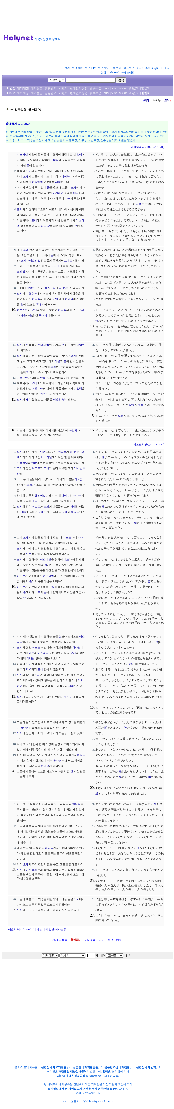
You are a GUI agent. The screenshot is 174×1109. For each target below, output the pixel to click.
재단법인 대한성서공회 (72, 1071)
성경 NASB (104, 68)
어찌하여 (66, 176)
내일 (55, 299)
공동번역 (51, 88)
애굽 (76, 193)
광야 (79, 154)
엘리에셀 (40, 495)
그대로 (68, 260)
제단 (28, 399)
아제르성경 (128, 72)
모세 (28, 171)
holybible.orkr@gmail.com (95, 1101)
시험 (58, 182)
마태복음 (90, 939)
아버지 (65, 495)
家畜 (138, 204)
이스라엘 (22, 154)
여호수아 (31, 293)
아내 (76, 468)
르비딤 (54, 160)
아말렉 (30, 288)
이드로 (62, 451)
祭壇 (121, 416)
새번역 (63, 88)
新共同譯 (96, 88)
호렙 (26, 249)
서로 (28, 554)
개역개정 (23, 88)
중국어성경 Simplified (149, 68)
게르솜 (78, 479)
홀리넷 (106, 1071)
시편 (101, 939)
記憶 (131, 405)
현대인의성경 (79, 88)
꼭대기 (40, 304)
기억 (43, 394)
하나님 (69, 299)
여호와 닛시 (60, 399)
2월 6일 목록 (59, 939)
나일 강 (45, 225)
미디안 (41, 451)
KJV (114, 88)
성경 (67, 68)
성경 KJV (90, 68)
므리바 (55, 266)
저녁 (28, 669)
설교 (110, 939)
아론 (23, 315)
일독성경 (128, 68)
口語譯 (144, 88)
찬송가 (117, 68)
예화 (119, 939)
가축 (67, 198)
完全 (140, 405)
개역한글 (37, 88)
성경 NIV (77, 68)
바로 (34, 501)
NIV (106, 88)
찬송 (52, 586)
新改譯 (133, 88)
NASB (123, 88)
